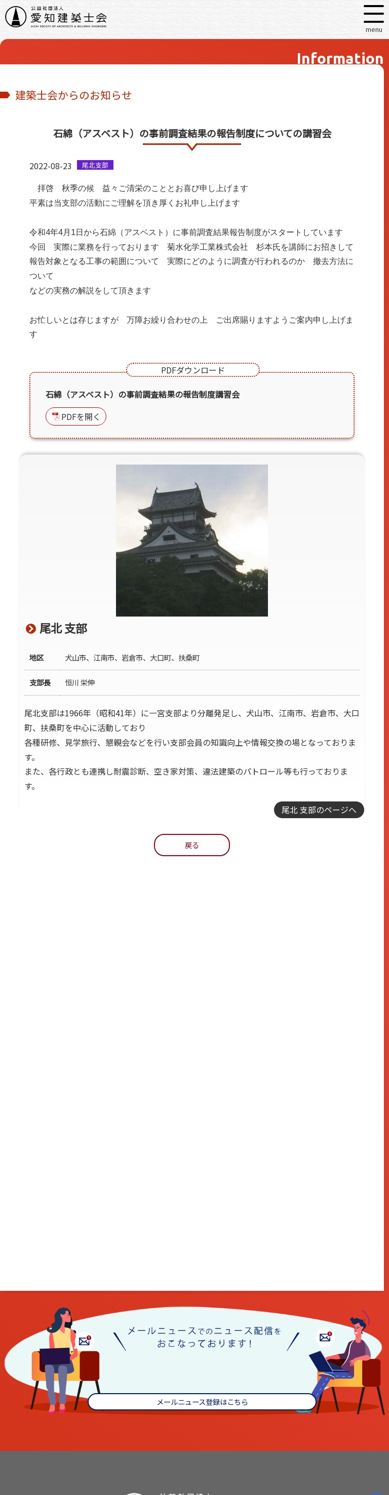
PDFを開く (81, 416)
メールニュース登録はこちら (202, 1401)
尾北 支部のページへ (319, 809)
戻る (192, 844)
